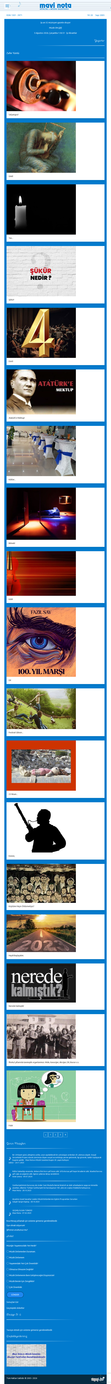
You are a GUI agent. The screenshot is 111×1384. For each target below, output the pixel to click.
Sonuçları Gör (12, 1302)
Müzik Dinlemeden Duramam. (21, 1251)
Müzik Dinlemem (15, 1257)
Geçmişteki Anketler (15, 1308)
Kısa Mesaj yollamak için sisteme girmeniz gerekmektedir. (32, 1221)
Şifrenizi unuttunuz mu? (17, 1230)
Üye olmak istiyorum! (16, 1225)
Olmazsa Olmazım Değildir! (20, 1269)
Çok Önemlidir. (14, 1287)
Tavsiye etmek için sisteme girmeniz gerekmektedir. (29, 1330)
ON (56, 28)
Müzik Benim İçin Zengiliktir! (20, 1281)
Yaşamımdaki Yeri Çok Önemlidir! (22, 1263)
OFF (60, 28)
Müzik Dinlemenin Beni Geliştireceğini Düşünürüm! (30, 1275)
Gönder (15, 1295)
